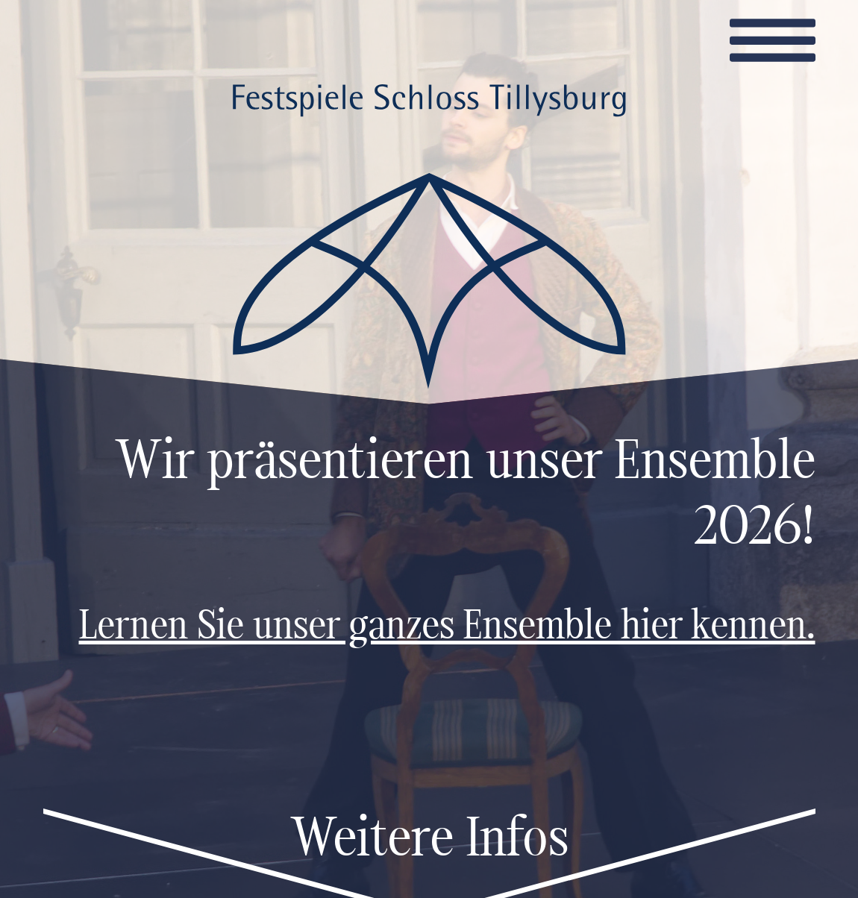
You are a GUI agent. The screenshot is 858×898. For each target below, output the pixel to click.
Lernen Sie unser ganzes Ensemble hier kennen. (447, 628)
